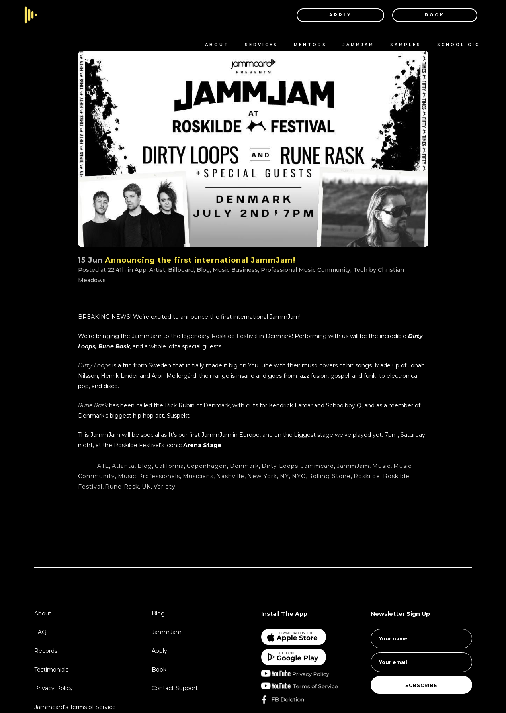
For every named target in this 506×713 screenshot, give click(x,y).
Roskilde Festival (234, 336)
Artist (157, 269)
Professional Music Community (305, 269)
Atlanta (123, 465)
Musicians (198, 476)
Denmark (244, 465)
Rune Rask (122, 486)
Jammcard (317, 465)
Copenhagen (207, 465)
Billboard (181, 269)
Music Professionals (149, 476)
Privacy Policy (53, 688)
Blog (203, 269)
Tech (360, 269)
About (42, 613)
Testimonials (51, 669)
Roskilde (367, 476)
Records (45, 650)
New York (262, 476)
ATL (103, 465)
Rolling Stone (329, 476)
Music (381, 465)
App (141, 269)
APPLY (340, 15)
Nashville (230, 476)
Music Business (235, 269)
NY (284, 476)
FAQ (40, 632)
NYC (298, 476)
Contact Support (175, 688)
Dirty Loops (94, 365)
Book (159, 669)
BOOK (435, 15)
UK (146, 486)
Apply (159, 650)
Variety (165, 486)
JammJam (353, 465)
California (169, 465)
